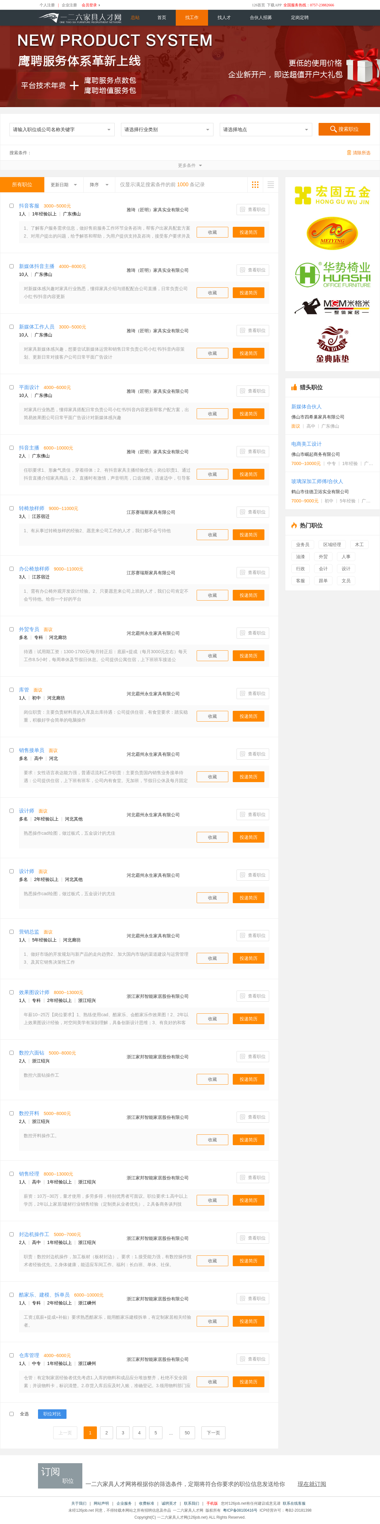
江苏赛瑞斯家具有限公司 (151, 512)
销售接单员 (31, 750)
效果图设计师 (34, 992)
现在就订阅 (312, 1484)
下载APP (274, 5)
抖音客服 (29, 205)
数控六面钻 (31, 1052)
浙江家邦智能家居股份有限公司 (158, 996)
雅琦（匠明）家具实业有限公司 (158, 209)
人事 (346, 556)
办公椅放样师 (34, 568)
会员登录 (89, 5)
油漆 (300, 556)
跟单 (323, 580)
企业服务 (124, 1503)
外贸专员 (29, 629)
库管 (24, 689)
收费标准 (146, 1503)
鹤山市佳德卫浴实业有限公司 (320, 491)
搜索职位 (344, 129)
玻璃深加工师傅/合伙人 (317, 481)
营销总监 (29, 931)
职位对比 (52, 1413)
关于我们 (78, 1503)
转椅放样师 (31, 508)
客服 (300, 580)
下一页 (213, 1432)
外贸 (323, 556)
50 (187, 1432)
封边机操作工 (34, 1234)
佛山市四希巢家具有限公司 (318, 416)
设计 (346, 568)
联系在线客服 (294, 1503)
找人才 (224, 17)
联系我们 (191, 1503)
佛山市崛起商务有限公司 (315, 454)
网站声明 (101, 1503)
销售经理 (29, 1173)
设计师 (26, 810)
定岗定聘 (300, 17)
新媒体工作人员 (36, 326)
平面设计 (29, 387)
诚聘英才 (169, 1503)
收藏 (212, 232)
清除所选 (358, 152)
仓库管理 (29, 1355)
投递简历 (248, 232)
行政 (300, 568)
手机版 (212, 1503)
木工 (359, 544)
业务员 (302, 544)
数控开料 (29, 1113)
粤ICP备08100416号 (240, 1510)
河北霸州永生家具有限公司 (153, 633)
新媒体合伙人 (306, 406)
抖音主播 (29, 447)
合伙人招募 (261, 17)
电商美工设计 (306, 444)
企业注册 (69, 5)
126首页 (258, 5)
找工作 (192, 17)
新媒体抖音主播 (36, 266)
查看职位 (253, 209)
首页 (161, 17)
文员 (346, 580)
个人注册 (47, 5)
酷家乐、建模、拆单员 (44, 1295)
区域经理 (332, 544)
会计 (323, 568)
